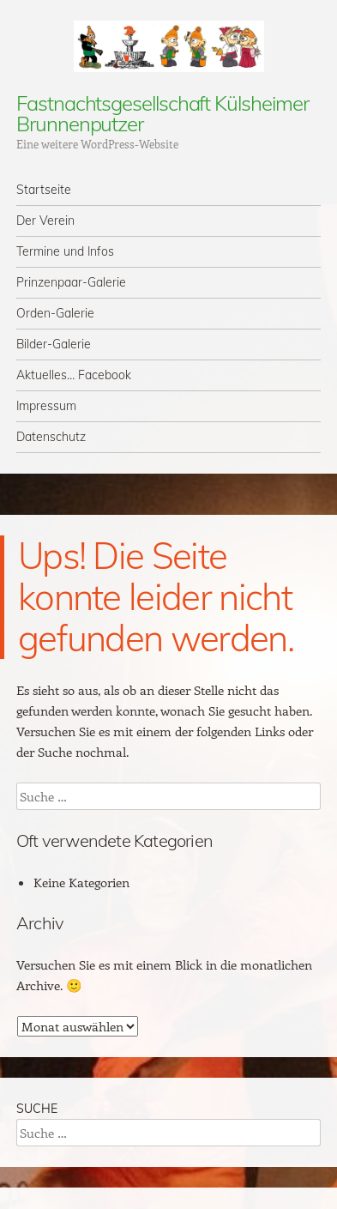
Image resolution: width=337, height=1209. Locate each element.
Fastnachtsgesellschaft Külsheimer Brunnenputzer (162, 113)
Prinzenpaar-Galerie (71, 282)
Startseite (43, 189)
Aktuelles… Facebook (73, 375)
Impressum (46, 406)
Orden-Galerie (55, 313)
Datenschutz (51, 436)
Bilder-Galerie (53, 344)
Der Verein (45, 220)
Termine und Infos (65, 251)
